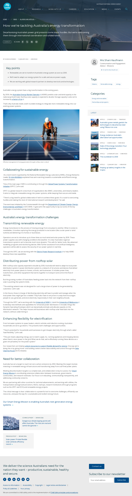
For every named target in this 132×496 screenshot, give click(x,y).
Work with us (56, 10)
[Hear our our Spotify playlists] (18, 463)
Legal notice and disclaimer (56, 469)
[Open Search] (126, 9)
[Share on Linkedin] (31, 41)
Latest (93, 113)
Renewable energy (106, 84)
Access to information (11, 469)
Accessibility (27, 469)
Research (37, 10)
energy (118, 84)
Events (118, 10)
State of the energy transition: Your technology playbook (113, 147)
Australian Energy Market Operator (27, 94)
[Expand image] (41, 134)
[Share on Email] (36, 41)
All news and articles (27, 19)
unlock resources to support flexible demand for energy (46, 346)
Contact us (96, 450)
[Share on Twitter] (27, 41)
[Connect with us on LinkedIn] (14, 463)
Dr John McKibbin (15, 177)
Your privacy (25, 472)
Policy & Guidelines (10, 472)
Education (90, 10)
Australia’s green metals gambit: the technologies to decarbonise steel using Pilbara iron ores (113, 124)
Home (5, 19)
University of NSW (43, 302)
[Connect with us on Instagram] (9, 463)
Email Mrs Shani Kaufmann (109, 70)
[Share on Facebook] (22, 41)
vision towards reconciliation (82, 492)
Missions (94, 84)
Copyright (39, 469)
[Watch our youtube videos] (27, 463)
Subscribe (121, 464)
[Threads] (23, 463)
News (105, 10)
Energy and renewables (99, 98)
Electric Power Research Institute (50, 252)
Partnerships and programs (100, 102)
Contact (7, 42)
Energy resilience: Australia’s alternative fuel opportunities (111, 136)
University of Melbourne (69, 302)
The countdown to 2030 (109, 157)
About (22, 10)
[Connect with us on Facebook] (4, 463)
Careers (74, 10)
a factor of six (18, 99)
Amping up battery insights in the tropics (112, 168)
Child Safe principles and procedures (64, 476)
